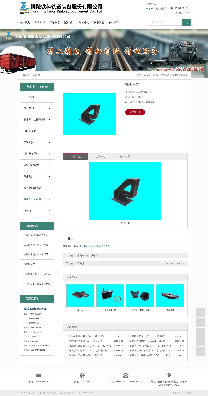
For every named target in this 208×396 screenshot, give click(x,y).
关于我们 (40, 22)
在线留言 (114, 22)
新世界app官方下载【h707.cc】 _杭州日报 (150, 346)
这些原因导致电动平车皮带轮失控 (37, 245)
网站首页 (25, 22)
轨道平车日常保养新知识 (36, 235)
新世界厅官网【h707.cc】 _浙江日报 (86, 355)
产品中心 (54, 22)
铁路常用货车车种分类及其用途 (37, 254)
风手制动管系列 (32, 187)
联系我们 (99, 22)
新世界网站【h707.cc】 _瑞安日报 (85, 341)
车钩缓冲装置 (31, 165)
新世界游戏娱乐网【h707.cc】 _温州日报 (150, 350)
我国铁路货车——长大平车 (37, 274)
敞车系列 (29, 108)
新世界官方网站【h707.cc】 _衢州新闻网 (89, 350)
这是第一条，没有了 (87, 255)
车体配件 (29, 176)
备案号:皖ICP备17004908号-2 (79, 393)
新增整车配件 (31, 153)
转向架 (27, 210)
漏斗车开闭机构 (180, 75)
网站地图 (186, 393)
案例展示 (69, 22)
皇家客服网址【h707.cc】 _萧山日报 (86, 336)
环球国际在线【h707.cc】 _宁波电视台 (149, 336)
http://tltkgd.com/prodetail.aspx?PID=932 (93, 246)
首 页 (155, 75)
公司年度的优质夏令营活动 (37, 284)
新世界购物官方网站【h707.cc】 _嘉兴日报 (90, 346)
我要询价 (135, 112)
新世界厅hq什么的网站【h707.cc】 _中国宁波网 (153, 355)
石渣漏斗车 (29, 264)
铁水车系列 (30, 131)
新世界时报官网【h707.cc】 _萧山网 (147, 341)
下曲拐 (80, 263)
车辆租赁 (29, 142)
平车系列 (29, 96)
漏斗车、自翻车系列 (35, 119)
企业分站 (177, 393)
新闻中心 (84, 22)
